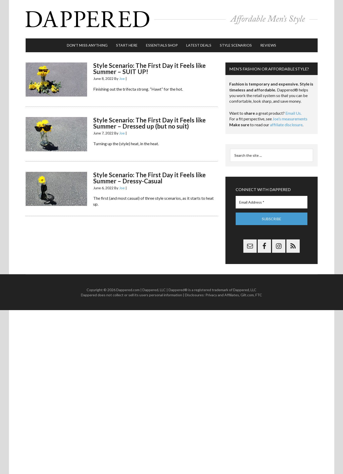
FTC (258, 295)
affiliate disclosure (286, 124)
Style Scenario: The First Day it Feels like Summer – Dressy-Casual (149, 178)
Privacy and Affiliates (222, 295)
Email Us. (293, 113)
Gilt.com (247, 295)
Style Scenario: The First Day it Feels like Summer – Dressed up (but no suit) (149, 123)
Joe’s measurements (290, 118)
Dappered (172, 19)
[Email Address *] (271, 202)
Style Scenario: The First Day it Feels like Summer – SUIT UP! (149, 68)
